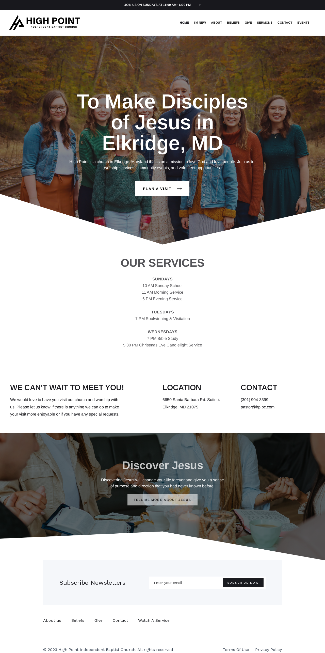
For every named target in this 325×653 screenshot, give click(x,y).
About (216, 22)
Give (248, 22)
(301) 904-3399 (254, 399)
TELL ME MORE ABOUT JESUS (162, 500)
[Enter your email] (207, 583)
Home (184, 22)
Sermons (264, 22)
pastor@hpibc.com (257, 407)
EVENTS (303, 22)
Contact (285, 22)
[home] (44, 22)
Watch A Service (154, 620)
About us (52, 620)
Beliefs (233, 22)
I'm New (200, 22)
